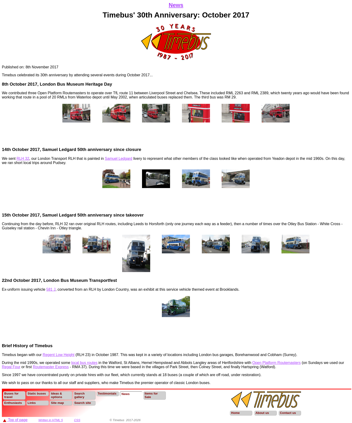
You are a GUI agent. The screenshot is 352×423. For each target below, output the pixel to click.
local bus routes (84, 363)
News (176, 5)
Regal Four (11, 367)
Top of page (15, 420)
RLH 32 (23, 159)
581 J (50, 289)
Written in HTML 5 (50, 420)
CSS (77, 420)
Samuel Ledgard (118, 159)
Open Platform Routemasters (276, 363)
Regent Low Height (59, 355)
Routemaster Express (51, 367)
